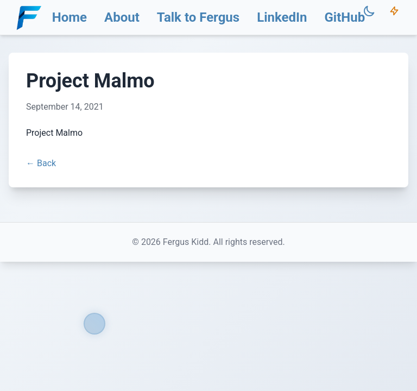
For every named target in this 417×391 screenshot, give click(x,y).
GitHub (344, 17)
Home (69, 17)
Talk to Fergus (198, 17)
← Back (41, 163)
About (122, 17)
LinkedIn (282, 17)
